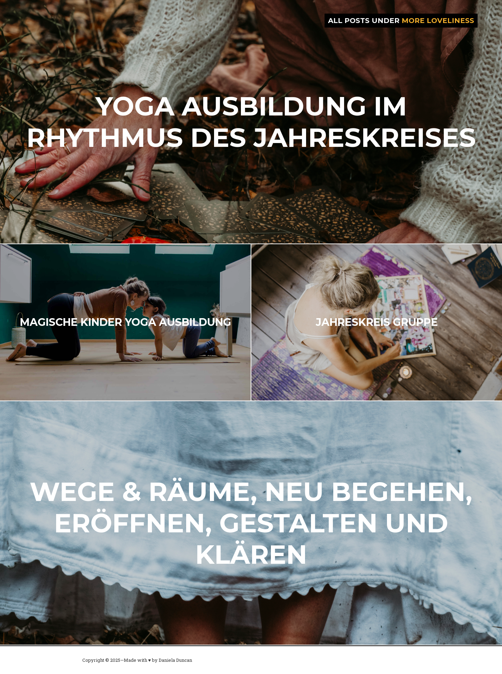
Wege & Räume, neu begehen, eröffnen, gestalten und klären (251, 523)
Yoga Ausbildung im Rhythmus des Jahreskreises (251, 121)
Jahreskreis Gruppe (377, 322)
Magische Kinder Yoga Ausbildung (125, 322)
